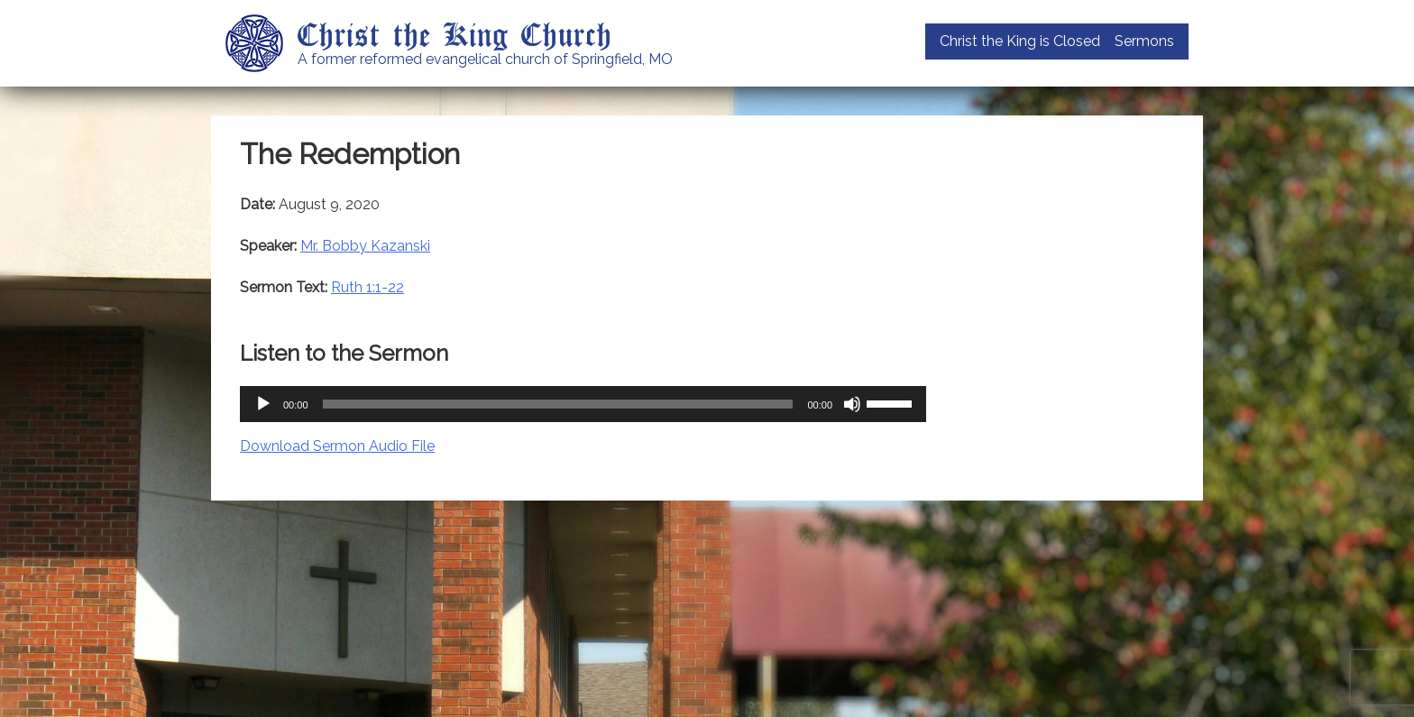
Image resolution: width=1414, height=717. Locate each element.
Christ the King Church (455, 33)
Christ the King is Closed (1020, 41)
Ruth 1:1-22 (367, 287)
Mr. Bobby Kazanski (365, 245)
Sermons (1144, 41)
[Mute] (852, 404)
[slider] (558, 404)
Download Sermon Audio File (337, 446)
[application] (583, 404)
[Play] (263, 404)
